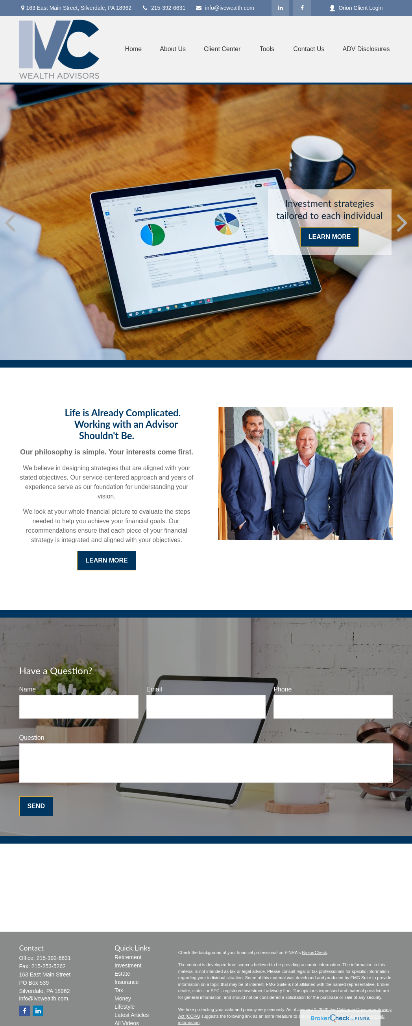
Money (123, 998)
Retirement (128, 957)
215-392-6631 (163, 8)
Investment (128, 965)
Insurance (127, 982)
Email (154, 689)
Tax (119, 990)
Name (27, 689)
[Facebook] (302, 8)
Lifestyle (125, 1007)
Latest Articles (132, 1015)
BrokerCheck (314, 952)
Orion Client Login (355, 8)
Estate (122, 974)
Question (31, 737)
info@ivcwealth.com (224, 8)
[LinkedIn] (280, 8)
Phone (282, 689)
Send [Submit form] (36, 806)
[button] (133, 49)
